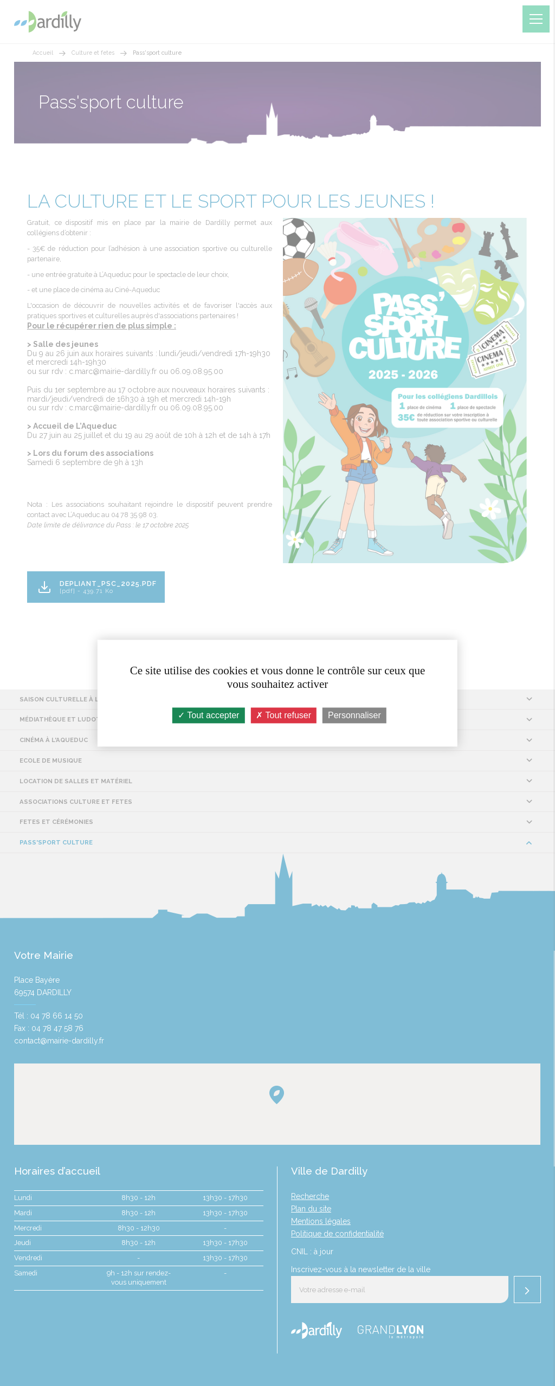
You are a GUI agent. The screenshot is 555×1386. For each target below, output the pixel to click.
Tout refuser (283, 715)
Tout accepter (208, 715)
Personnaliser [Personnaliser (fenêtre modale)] (354, 715)
